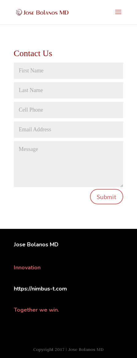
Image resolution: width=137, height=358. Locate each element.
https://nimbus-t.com (40, 288)
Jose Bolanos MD (36, 244)
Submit (106, 196)
